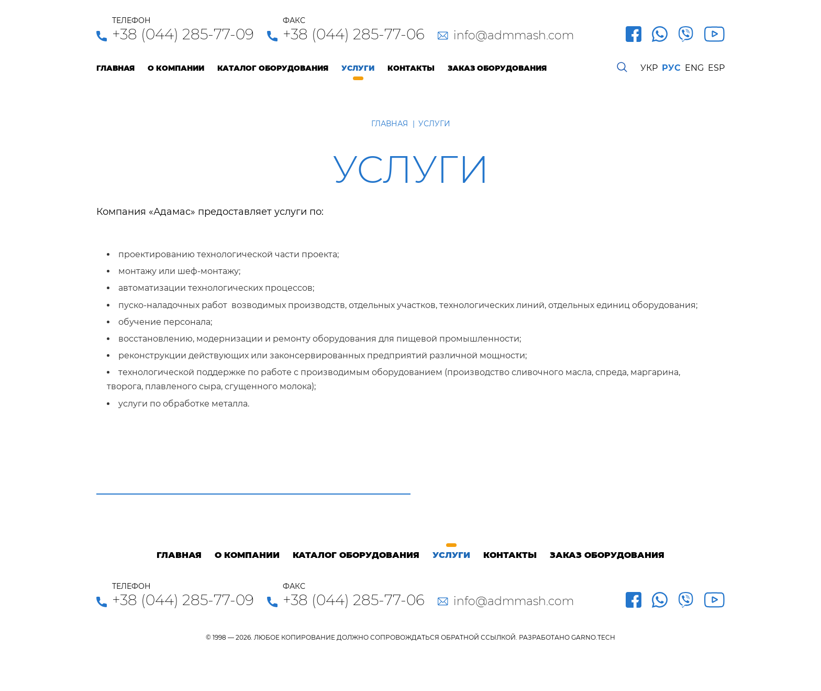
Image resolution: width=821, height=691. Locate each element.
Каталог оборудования (272, 68)
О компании (176, 68)
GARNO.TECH (593, 637)
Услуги (357, 68)
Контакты (411, 68)
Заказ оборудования (497, 68)
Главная (115, 68)
